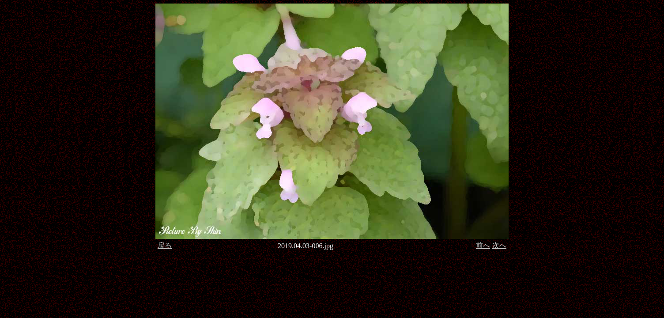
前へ (483, 245)
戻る (165, 245)
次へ (499, 245)
